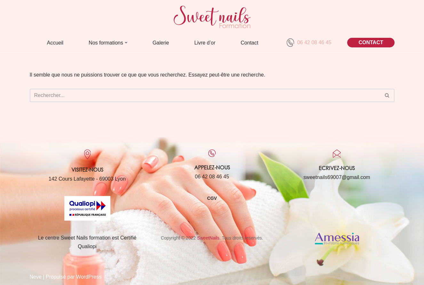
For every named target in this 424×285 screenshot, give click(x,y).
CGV (212, 198)
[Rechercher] (205, 95)
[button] (126, 42)
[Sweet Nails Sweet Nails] (212, 17)
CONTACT (370, 42)
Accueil (55, 42)
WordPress (88, 277)
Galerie (161, 42)
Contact (249, 42)
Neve (36, 277)
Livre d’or (204, 42)
